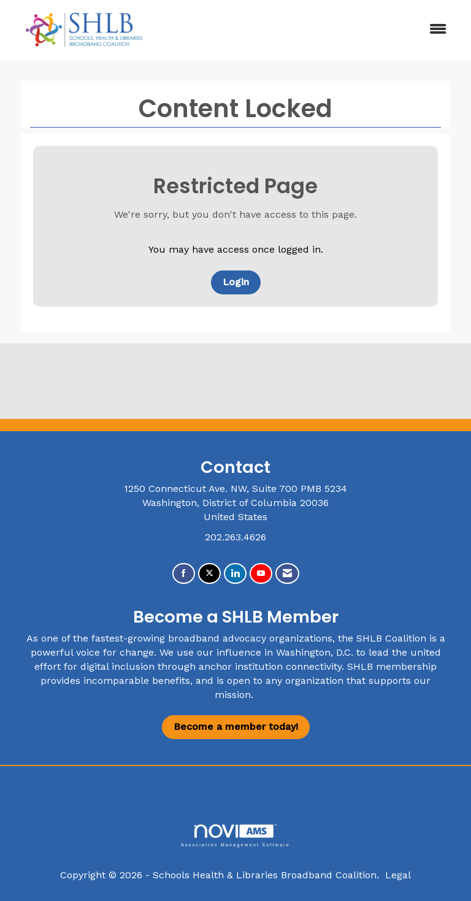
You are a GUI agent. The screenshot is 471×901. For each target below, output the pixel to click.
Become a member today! (236, 726)
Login (236, 282)
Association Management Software (235, 835)
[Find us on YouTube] (261, 574)
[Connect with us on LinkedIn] (235, 574)
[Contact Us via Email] (287, 574)
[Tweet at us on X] (209, 574)
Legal (398, 875)
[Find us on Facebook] (183, 574)
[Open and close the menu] (308, 30)
